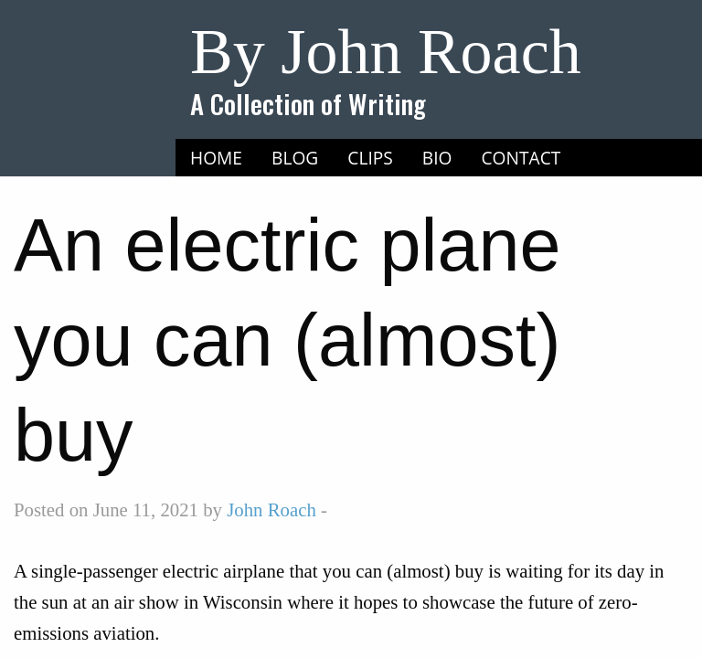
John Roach (271, 509)
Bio (437, 157)
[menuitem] (216, 158)
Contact (521, 157)
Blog (294, 157)
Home (216, 157)
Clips (370, 157)
